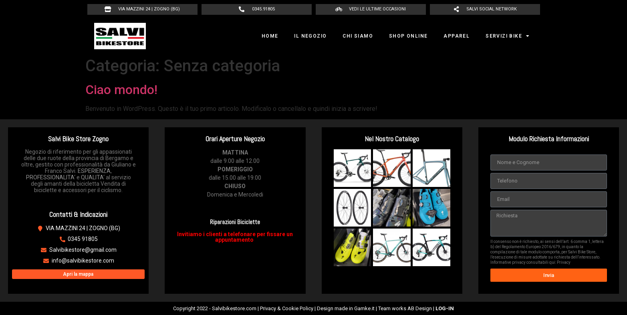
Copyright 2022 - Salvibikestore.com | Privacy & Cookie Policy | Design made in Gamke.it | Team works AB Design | (313, 308)
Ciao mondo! (121, 89)
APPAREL (457, 36)
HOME (270, 36)
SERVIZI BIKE (508, 36)
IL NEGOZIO (310, 36)
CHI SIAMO (358, 36)
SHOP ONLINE (408, 36)
